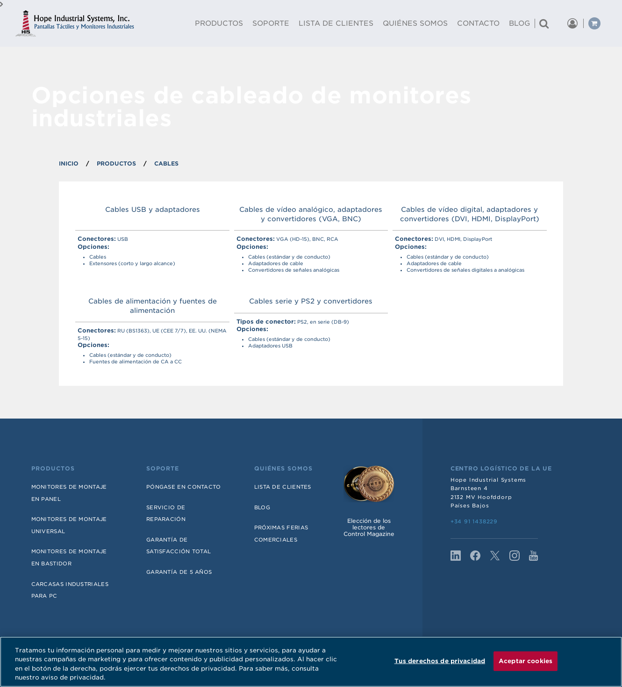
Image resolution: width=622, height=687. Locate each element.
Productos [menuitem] (219, 23)
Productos (53, 468)
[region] (311, 661)
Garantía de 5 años (179, 572)
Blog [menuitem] (519, 23)
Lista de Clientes (282, 487)
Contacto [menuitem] (478, 23)
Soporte (162, 468)
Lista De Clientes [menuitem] (336, 23)
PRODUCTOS (116, 163)
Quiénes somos (283, 468)
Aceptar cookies (525, 661)
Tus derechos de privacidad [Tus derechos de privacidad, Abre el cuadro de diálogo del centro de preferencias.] (439, 661)
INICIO (69, 163)
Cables (166, 163)
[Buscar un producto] (544, 23)
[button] (558, 23)
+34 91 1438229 (474, 521)
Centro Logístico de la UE (501, 468)
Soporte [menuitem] (270, 23)
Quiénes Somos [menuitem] (415, 23)
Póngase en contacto (183, 487)
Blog (262, 507)
